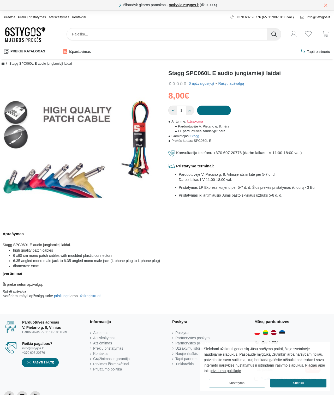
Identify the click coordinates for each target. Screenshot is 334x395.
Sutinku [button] (298, 383)
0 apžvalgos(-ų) (201, 83)
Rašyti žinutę (43, 362)
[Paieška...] (274, 34)
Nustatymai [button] (237, 383)
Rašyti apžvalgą (231, 83)
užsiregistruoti (90, 296)
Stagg (194, 136)
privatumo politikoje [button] (225, 371)
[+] (190, 110)
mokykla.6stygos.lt (184, 5)
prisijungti (61, 296)
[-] (173, 110)
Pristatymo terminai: (195, 166)
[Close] (325, 5)
